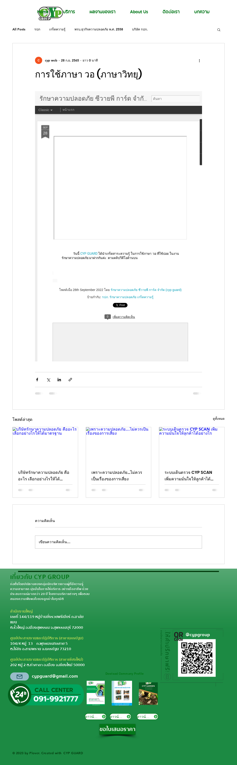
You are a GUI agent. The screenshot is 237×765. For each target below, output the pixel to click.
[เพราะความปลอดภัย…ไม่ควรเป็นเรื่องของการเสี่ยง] (118, 445)
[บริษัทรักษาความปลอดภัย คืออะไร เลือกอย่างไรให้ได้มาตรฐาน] (45, 445)
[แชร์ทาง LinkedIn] (59, 379)
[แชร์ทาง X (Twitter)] (48, 379)
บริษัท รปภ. (140, 29)
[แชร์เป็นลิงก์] (70, 379)
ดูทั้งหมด (219, 419)
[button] (219, 29)
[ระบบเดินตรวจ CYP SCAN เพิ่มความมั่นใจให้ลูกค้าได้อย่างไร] (191, 445)
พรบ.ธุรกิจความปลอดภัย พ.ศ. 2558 (98, 29)
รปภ (37, 29)
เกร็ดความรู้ (57, 29)
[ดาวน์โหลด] (96, 716)
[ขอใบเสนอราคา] (117, 729)
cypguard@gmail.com (55, 676)
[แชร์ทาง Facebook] (37, 379)
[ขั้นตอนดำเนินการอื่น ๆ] (199, 60)
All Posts (18, 29)
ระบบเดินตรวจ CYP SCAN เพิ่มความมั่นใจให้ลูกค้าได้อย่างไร (188, 476)
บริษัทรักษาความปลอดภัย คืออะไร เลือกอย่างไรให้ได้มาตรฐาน (43, 476)
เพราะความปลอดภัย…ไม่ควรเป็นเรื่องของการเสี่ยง (116, 476)
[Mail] (19, 676)
